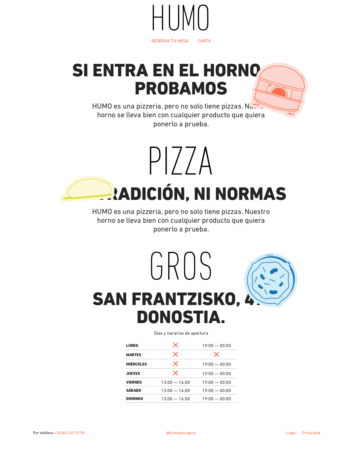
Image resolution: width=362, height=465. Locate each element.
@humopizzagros (181, 433)
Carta (204, 40)
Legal (291, 433)
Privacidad (311, 433)
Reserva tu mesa (170, 40)
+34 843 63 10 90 (69, 433)
